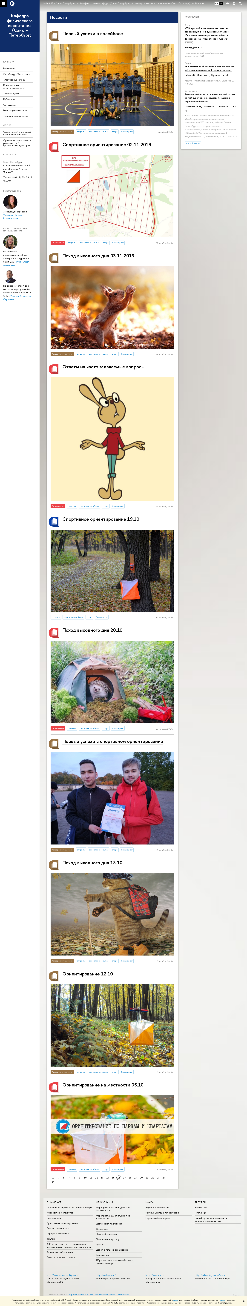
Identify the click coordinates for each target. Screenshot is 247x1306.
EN (221, 3)
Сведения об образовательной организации (69, 1207)
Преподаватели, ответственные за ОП (14, 86)
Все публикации (193, 143)
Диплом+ (101, 1244)
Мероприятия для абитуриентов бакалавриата (113, 1209)
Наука (150, 1202)
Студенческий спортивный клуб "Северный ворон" (17, 133)
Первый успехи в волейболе (92, 33)
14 (107, 1177)
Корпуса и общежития (58, 1233)
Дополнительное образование (112, 1249)
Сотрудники (9, 104)
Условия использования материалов (103, 1294)
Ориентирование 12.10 (87, 973)
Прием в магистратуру (107, 1239)
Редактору (237, 1295)
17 (124, 1177)
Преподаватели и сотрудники (62, 1223)
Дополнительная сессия (15, 115)
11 (90, 1177)
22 (152, 1177)
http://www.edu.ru (155, 1275)
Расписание (9, 68)
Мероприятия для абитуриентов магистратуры (113, 1217)
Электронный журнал (14, 79)
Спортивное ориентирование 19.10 (100, 519)
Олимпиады (102, 1228)
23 (158, 1177)
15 (113, 1177)
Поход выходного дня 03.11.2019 (98, 255)
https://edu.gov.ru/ (106, 1275)
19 (135, 1177)
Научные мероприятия (157, 1207)
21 (147, 1177)
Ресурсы (200, 1202)
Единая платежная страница (61, 1257)
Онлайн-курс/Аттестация (16, 74)
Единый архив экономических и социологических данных (211, 1219)
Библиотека (201, 1207)
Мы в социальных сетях (15, 110)
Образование (104, 1202)
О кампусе (54, 1202)
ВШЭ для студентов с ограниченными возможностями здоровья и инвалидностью (69, 1245)
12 (96, 1177)
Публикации (9, 99)
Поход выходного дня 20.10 (92, 630)
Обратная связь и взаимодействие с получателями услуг (114, 1261)
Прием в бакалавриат (107, 1234)
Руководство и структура (60, 1212)
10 (85, 1177)
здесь (175, 1300)
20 (141, 1177)
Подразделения (55, 1217)
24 (163, 1177)
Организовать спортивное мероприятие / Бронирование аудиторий (17, 143)
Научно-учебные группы (158, 1217)
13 (102, 1177)
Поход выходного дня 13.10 (92, 862)
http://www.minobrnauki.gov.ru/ (62, 1275)
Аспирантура (102, 1254)
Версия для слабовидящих (60, 1252)
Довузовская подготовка (109, 1223)
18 (130, 1177)
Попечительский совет (59, 1228)
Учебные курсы (11, 93)
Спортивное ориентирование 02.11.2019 (106, 144)
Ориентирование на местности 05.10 (103, 1084)
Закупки (51, 1238)
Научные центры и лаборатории (162, 1212)
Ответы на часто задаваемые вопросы (103, 366)
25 (53, 1182)
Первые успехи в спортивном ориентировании (112, 741)
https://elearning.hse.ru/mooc (210, 1275)
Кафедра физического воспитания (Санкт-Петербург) (20, 25)
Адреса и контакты (77, 1294)
